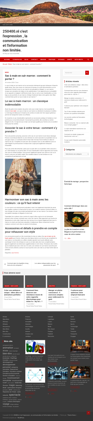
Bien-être (30, 286)
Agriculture (6, 319)
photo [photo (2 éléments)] (10, 390)
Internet (27, 331)
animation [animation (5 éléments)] (8, 347)
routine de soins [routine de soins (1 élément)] (16, 390)
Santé (69, 59)
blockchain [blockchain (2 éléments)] (6, 358)
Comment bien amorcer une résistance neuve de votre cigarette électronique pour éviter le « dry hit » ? (76, 92)
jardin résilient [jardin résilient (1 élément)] (11, 382)
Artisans (5, 324)
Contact (34, 59)
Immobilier (28, 321)
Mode (7, 72)
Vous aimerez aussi (12, 273)
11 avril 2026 (30, 304)
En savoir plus (30, 364)
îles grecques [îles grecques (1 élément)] (16, 406)
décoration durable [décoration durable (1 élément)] (13, 360)
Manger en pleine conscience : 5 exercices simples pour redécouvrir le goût (75, 100)
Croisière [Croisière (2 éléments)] (6, 360)
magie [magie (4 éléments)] (12, 385)
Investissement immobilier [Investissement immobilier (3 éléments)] (11, 379)
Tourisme (73, 331)
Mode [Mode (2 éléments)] (4, 388)
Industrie (28, 324)
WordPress (21, 418)
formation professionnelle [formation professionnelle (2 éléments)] (11, 373)
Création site (29, 334)
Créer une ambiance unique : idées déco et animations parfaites (13, 292)
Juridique (28, 336)
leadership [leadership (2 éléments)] (18, 383)
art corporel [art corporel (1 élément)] (16, 348)
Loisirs (50, 321)
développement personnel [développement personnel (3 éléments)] (9, 365)
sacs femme (15, 253)
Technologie (74, 326)
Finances (74, 286)
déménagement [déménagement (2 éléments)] (8, 362)
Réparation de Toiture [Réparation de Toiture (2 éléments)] (9, 392)
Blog (26, 59)
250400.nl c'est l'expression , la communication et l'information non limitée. (15, 40)
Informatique (29, 326)
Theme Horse (71, 415)
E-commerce (7, 336)
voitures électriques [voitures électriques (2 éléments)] (13, 401)
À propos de (17, 59)
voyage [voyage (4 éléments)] (6, 404)
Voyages (61, 59)
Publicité (50, 334)
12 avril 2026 (7, 297)
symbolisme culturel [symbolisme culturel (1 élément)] (7, 397)
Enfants (27, 317)
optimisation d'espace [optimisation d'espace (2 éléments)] (14, 388)
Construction (7, 334)
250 (69, 238)
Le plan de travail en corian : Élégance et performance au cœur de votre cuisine (74, 231)
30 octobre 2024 (9, 82)
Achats (5, 317)
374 (30, 397)
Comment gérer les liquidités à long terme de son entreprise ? (17, 264)
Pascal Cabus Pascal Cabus (12, 299)
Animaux (5, 321)
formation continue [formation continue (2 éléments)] (16, 371)
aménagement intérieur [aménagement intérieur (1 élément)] (8, 345)
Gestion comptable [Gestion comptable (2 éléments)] (9, 375)
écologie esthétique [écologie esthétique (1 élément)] (14, 404)
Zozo (16, 82)
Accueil (7, 59)
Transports (73, 334)
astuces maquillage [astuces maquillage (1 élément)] (13, 351)
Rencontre (51, 336)
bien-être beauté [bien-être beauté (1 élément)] (16, 354)
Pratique (52, 59)
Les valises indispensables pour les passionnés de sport (45, 264)
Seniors (72, 319)
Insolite (27, 329)
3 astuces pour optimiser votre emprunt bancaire (78, 292)
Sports (72, 324)
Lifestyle (50, 317)
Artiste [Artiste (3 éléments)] (5, 351)
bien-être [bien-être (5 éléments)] (7, 353)
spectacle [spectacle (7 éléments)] (14, 394)
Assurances (6, 326)
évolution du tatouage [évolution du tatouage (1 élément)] (7, 406)
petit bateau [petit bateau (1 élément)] (5, 390)
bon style (13, 111)
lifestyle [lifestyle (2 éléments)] (5, 385)
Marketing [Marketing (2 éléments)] (19, 385)
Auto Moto (79, 59)
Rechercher (87, 73)
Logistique (51, 319)
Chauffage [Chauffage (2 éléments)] (13, 358)
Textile (72, 329)
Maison (43, 59)
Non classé (14, 286)
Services (73, 321)
